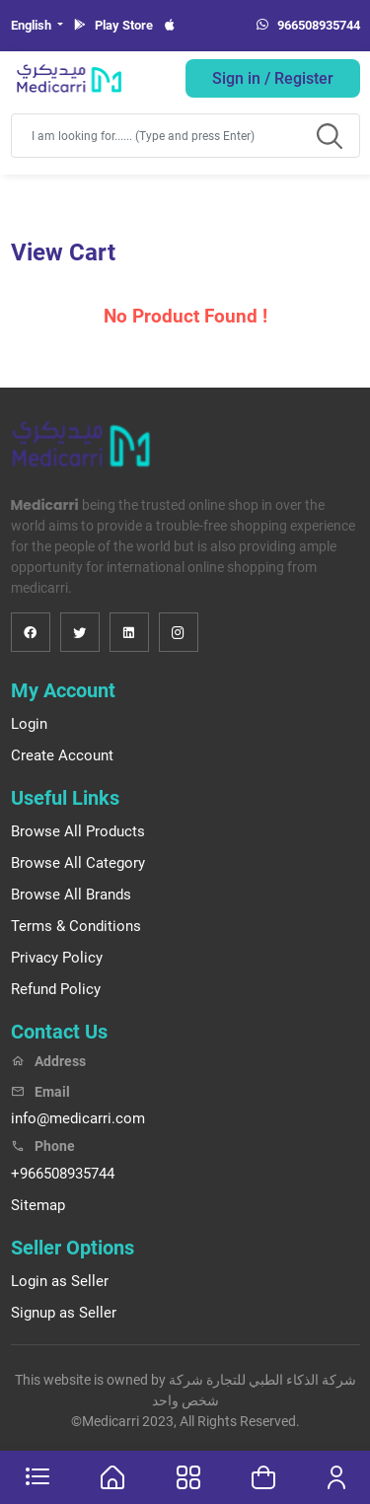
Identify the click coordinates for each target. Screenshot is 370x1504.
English (32, 25)
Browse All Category (78, 863)
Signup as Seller (63, 1313)
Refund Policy (56, 989)
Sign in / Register (272, 78)
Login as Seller (60, 1281)
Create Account (62, 755)
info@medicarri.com (78, 1118)
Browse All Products (78, 831)
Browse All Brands (71, 894)
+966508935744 (62, 1173)
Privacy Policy (57, 958)
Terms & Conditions (76, 926)
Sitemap (38, 1205)
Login (29, 724)
